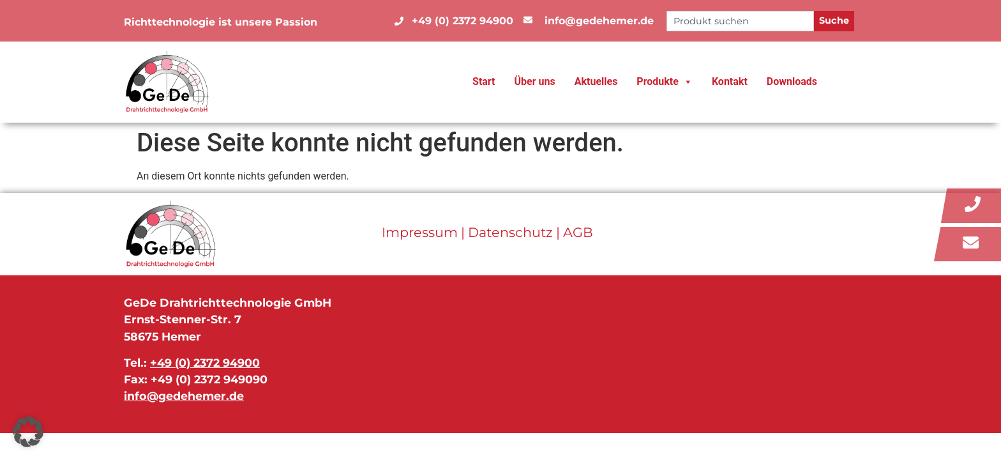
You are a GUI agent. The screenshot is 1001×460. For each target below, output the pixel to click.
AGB (578, 232)
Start (483, 81)
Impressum (420, 232)
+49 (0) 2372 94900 (205, 362)
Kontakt (730, 81)
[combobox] (740, 21)
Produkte (664, 82)
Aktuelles (596, 81)
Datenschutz (510, 232)
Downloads (792, 81)
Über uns (535, 81)
